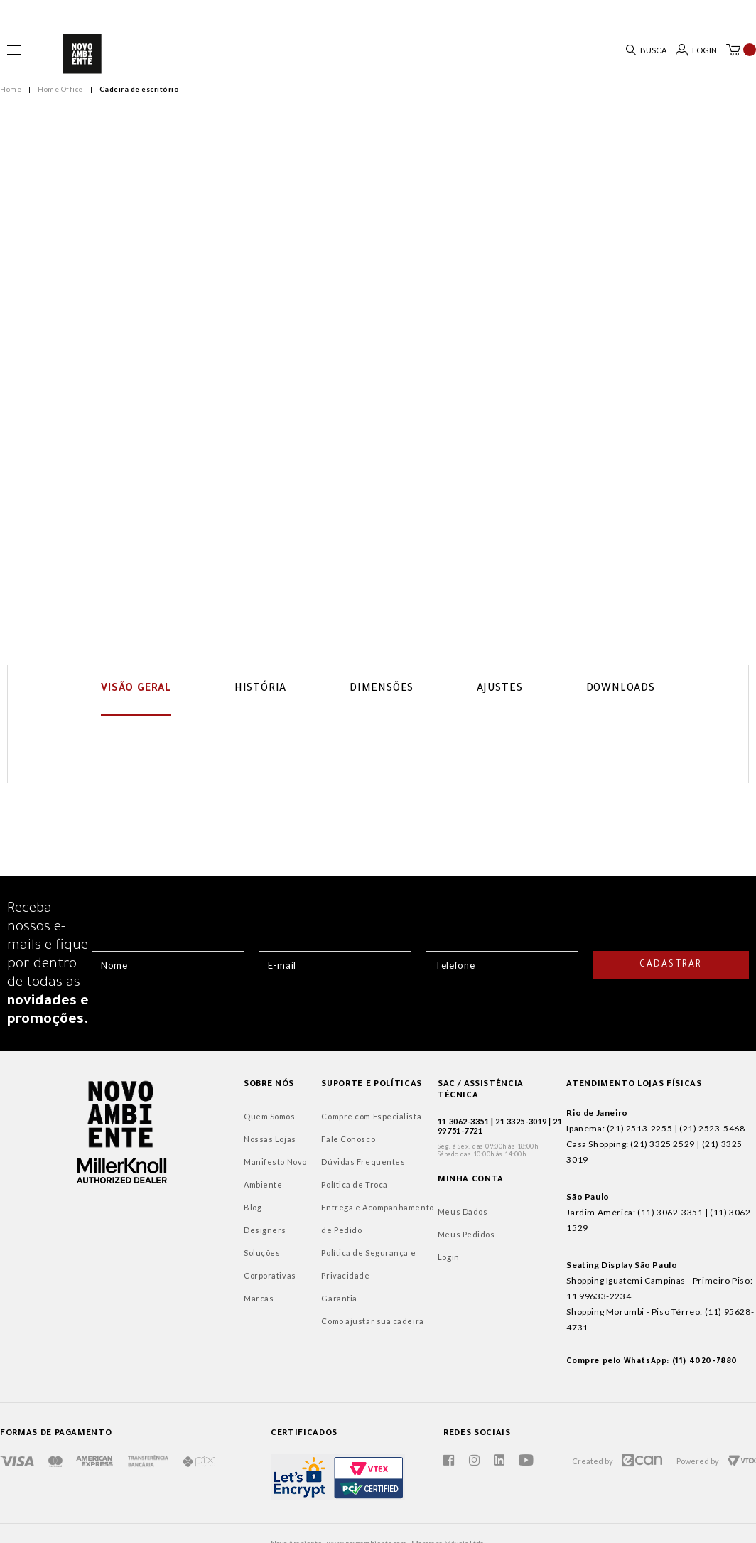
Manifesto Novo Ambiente (173, 1177)
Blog (151, 1210)
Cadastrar (670, 969)
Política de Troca (268, 1188)
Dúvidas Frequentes (277, 1165)
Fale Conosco (262, 1142)
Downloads (620, 688)
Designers (163, 1233)
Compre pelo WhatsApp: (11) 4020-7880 (614, 1318)
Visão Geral (136, 688)
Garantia (253, 1301)
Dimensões (382, 688)
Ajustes (500, 688)
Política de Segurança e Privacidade (282, 1268)
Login (385, 1249)
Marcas (157, 1279)
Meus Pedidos (403, 1226)
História (260, 688)
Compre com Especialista (285, 1119)
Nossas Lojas (168, 1142)
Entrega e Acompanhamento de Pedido (297, 1222)
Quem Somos (168, 1119)
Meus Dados (399, 1203)
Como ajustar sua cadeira (286, 1324)
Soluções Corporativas (187, 1256)
